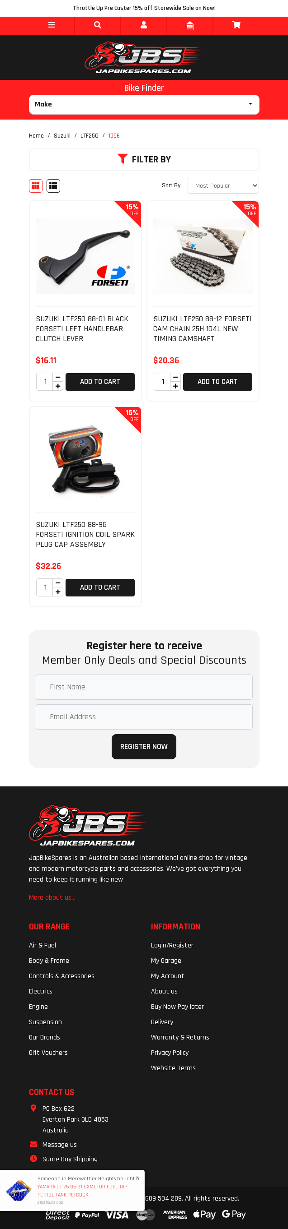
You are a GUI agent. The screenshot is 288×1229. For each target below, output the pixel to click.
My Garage (166, 961)
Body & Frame (49, 961)
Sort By (171, 185)
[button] (51, 26)
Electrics (40, 991)
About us (164, 991)
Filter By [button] (144, 160)
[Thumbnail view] (35, 186)
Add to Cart (100, 382)
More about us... (52, 897)
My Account (167, 976)
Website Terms (173, 1068)
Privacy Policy (170, 1053)
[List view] (53, 186)
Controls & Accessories (61, 976)
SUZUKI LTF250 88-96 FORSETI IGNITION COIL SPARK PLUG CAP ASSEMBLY (85, 534)
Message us (59, 1145)
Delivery (162, 1022)
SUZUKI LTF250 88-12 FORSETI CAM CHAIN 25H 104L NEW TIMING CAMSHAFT (202, 328)
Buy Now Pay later (177, 1007)
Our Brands (44, 1037)
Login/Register (172, 945)
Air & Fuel (42, 945)
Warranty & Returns (180, 1037)
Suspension (45, 1022)
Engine (38, 1007)
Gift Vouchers (48, 1053)
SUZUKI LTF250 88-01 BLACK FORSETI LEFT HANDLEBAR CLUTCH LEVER (82, 328)
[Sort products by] (223, 186)
